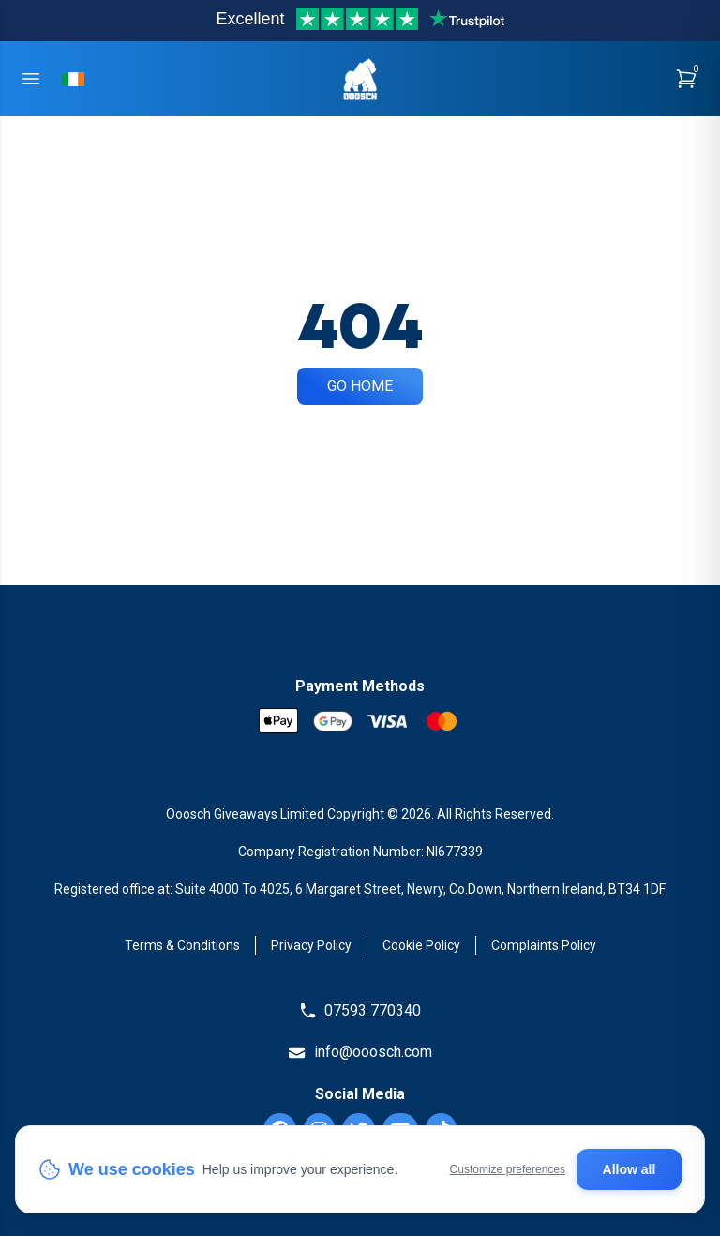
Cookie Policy (421, 945)
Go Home (360, 386)
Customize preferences (507, 1169)
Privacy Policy (311, 945)
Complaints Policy (543, 945)
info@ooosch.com (359, 1052)
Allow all (629, 1169)
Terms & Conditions (182, 945)
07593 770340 (360, 1011)
